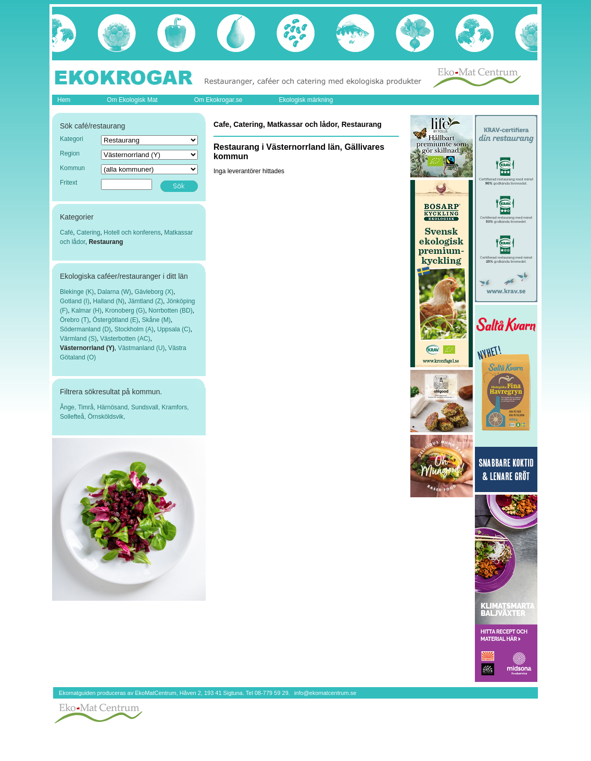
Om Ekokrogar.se (218, 100)
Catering (88, 232)
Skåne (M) (156, 320)
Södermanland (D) (85, 329)
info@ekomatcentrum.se (325, 693)
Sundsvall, (146, 407)
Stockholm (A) (134, 329)
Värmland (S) (78, 338)
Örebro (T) (74, 320)
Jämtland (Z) (145, 301)
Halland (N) (108, 301)
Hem (63, 100)
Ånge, (69, 407)
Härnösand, (114, 407)
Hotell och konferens (132, 232)
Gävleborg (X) (153, 291)
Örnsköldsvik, (106, 416)
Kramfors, (174, 407)
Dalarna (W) (114, 291)
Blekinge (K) (77, 291)
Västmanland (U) (141, 348)
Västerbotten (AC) (125, 338)
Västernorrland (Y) (87, 348)
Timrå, (87, 407)
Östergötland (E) (116, 320)
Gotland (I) (75, 301)
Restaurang (106, 242)
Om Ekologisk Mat (132, 100)
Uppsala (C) (174, 329)
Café (66, 232)
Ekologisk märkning (306, 100)
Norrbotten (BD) (170, 310)
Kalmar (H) (86, 310)
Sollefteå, (73, 416)
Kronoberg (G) (125, 310)
